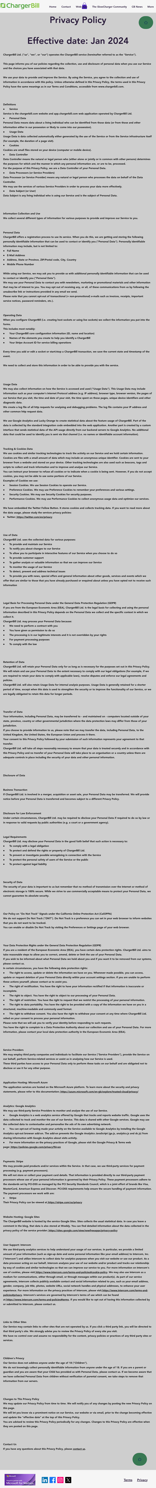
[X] (68, 1480)
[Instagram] (60, 1480)
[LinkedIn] (45, 1480)
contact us (79, 1448)
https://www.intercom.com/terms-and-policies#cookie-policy (71, 1272)
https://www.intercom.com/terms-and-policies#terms (37, 1299)
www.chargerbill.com (110, 86)
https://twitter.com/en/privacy (34, 517)
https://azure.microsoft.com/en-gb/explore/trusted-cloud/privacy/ (99, 1091)
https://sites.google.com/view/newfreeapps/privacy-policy (82, 1230)
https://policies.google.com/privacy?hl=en (35, 1146)
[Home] (146, 22)
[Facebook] (53, 1480)
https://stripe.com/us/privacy (64, 1202)
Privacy (142, 1480)
